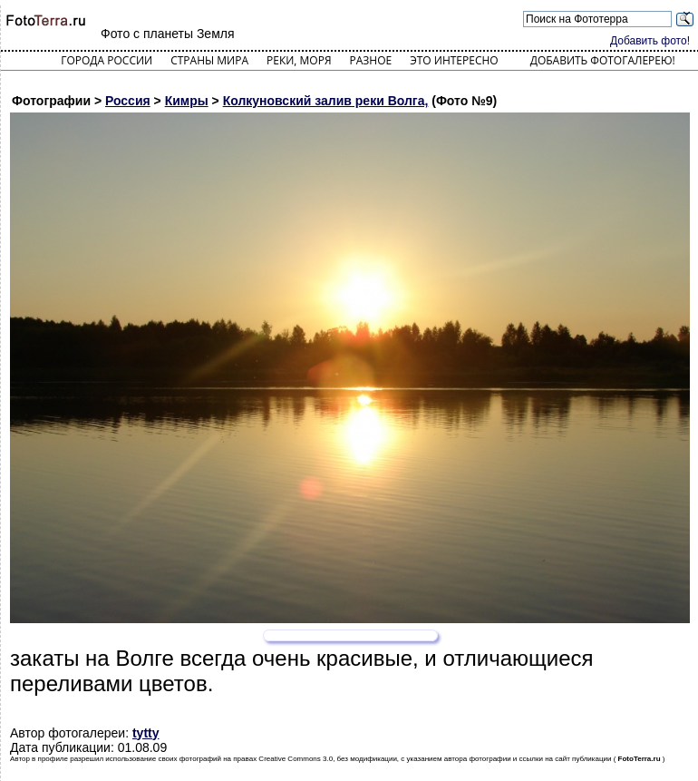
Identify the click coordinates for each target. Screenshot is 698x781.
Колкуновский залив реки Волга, (326, 100)
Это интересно (454, 60)
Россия (127, 100)
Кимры (186, 100)
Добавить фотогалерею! (602, 60)
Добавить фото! (650, 40)
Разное (371, 60)
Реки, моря (299, 60)
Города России (106, 60)
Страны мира (209, 60)
